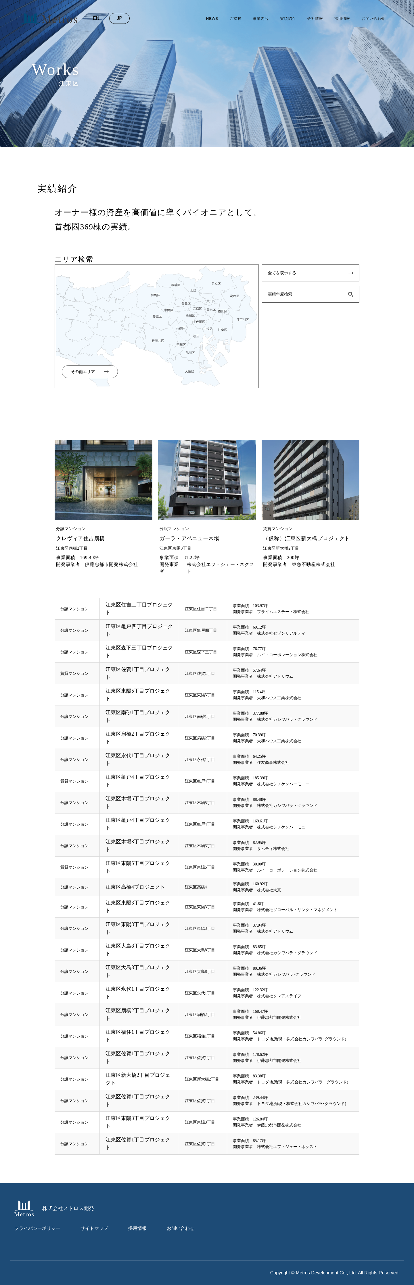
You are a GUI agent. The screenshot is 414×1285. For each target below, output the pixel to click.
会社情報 (315, 18)
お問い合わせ (373, 18)
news (212, 18)
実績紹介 (288, 18)
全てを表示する (282, 272)
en (96, 18)
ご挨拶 (235, 18)
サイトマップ (94, 1228)
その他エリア (83, 371)
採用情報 (342, 18)
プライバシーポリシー (37, 1228)
